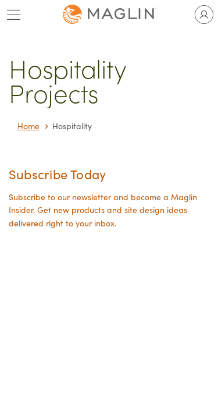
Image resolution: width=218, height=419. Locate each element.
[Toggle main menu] (14, 14)
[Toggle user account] (204, 14)
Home (28, 126)
